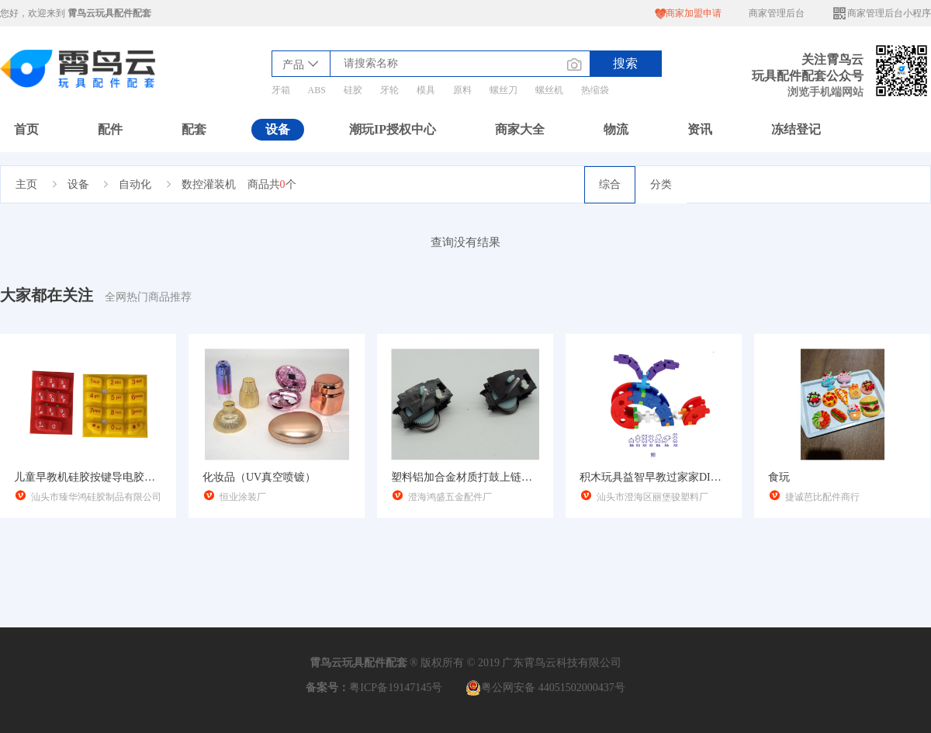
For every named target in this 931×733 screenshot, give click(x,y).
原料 (462, 90)
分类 (661, 184)
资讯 (699, 129)
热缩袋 (595, 90)
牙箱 (281, 90)
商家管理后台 (777, 13)
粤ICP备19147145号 (395, 687)
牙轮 (389, 90)
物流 (616, 129)
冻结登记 (796, 129)
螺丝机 (549, 90)
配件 (110, 129)
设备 (277, 129)
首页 (26, 129)
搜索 (625, 63)
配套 (194, 129)
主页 (26, 184)
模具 (426, 90)
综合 (610, 184)
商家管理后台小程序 (881, 13)
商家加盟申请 (688, 13)
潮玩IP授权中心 (392, 129)
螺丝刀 (503, 90)
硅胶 (353, 90)
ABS (317, 90)
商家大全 (520, 129)
